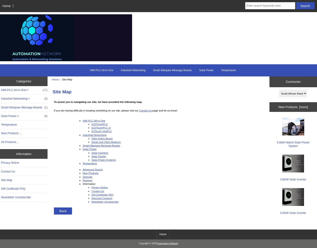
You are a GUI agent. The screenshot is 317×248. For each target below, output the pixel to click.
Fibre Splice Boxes (102, 138)
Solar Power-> (24, 116)
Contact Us (8, 171)
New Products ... (11, 133)
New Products (90, 173)
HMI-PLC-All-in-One (101, 70)
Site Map (6, 180)
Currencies (293, 81)
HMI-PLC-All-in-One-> (24, 90)
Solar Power (206, 70)
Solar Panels (98, 156)
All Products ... (10, 142)
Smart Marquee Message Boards (172, 70)
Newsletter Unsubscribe (16, 197)
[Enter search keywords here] (270, 5)
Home (6, 6)
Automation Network (167, 243)
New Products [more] (293, 107)
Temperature (228, 70)
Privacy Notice (10, 162)
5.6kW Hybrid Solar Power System (293, 133)
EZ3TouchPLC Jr (101, 127)
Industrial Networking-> (24, 98)
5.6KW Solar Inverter (293, 201)
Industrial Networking (133, 70)
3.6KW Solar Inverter (293, 168)
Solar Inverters (99, 152)
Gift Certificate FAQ (13, 188)
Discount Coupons (101, 198)
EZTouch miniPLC (101, 131)
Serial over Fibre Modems (106, 142)
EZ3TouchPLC (99, 124)
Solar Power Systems (103, 159)
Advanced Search (93, 169)
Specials (87, 176)
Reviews (87, 180)
